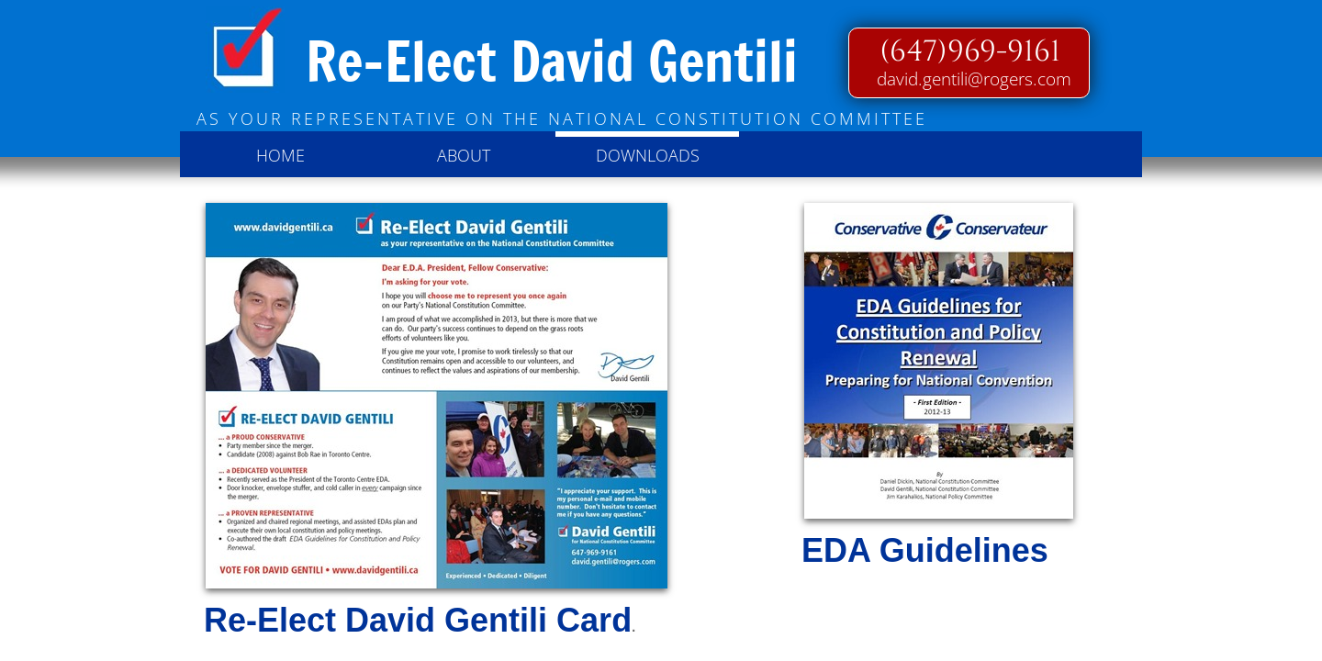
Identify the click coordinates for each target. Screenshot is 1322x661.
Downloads (648, 155)
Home (280, 155)
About (463, 155)
